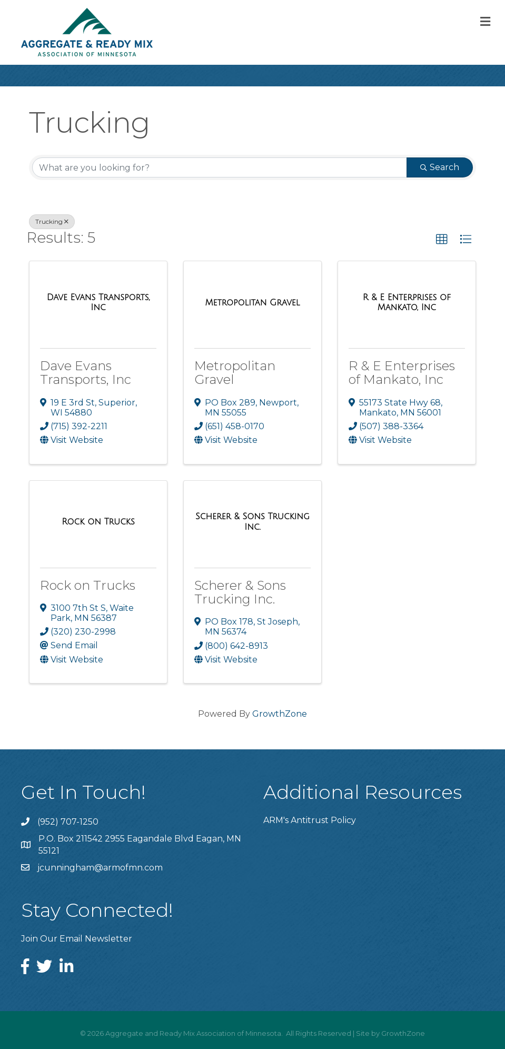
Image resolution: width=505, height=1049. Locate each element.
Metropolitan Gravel (234, 372)
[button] (441, 239)
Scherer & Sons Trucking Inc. (240, 592)
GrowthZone (279, 714)
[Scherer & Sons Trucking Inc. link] (252, 521)
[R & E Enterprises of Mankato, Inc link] (407, 302)
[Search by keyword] (219, 167)
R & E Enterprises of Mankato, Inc (402, 372)
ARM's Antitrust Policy (309, 820)
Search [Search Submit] (439, 167)
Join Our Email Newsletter (76, 939)
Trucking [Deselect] (51, 221)
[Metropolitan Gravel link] (252, 303)
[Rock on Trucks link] (98, 522)
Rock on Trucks (87, 585)
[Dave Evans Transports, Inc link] (98, 302)
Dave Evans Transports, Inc (85, 372)
